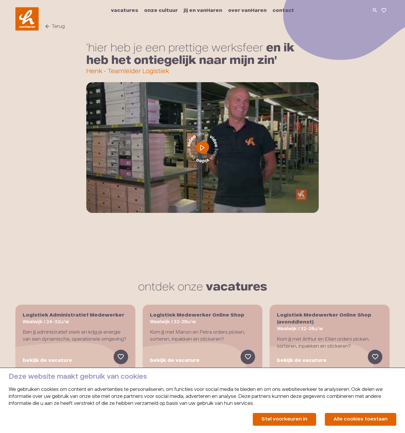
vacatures (124, 10)
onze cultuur (161, 10)
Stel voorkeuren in (284, 419)
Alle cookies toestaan (361, 419)
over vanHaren (247, 10)
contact (283, 10)
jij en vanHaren (203, 10)
